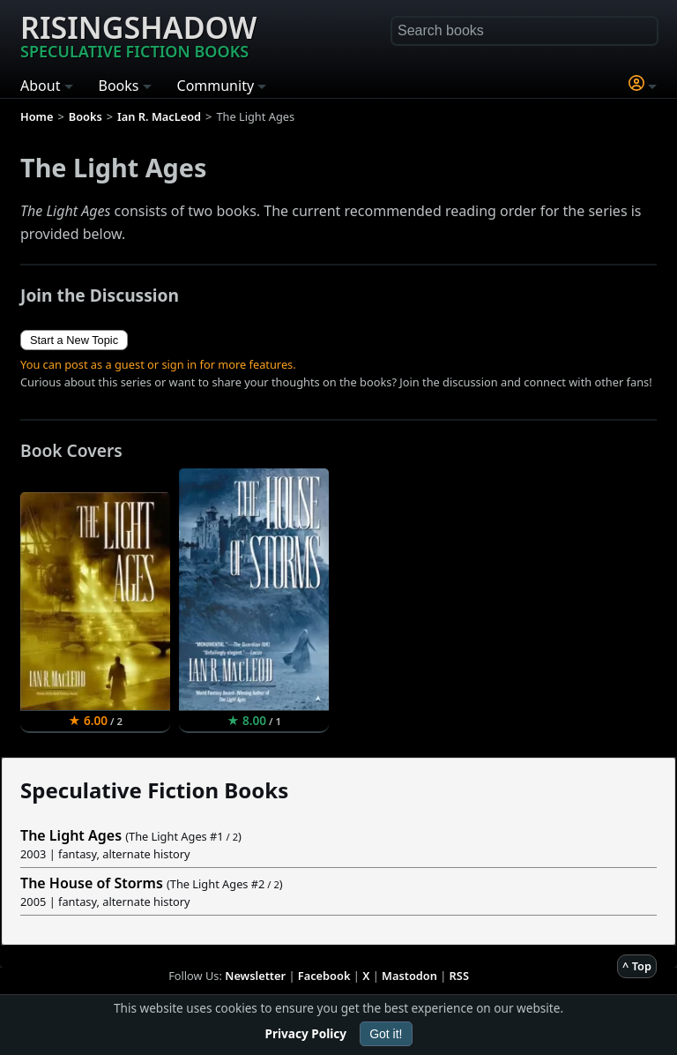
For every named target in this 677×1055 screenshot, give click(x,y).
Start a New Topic (74, 340)
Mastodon (409, 976)
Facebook (324, 976)
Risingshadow (138, 34)
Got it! (385, 1034)
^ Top (636, 966)
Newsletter (255, 976)
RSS (459, 976)
